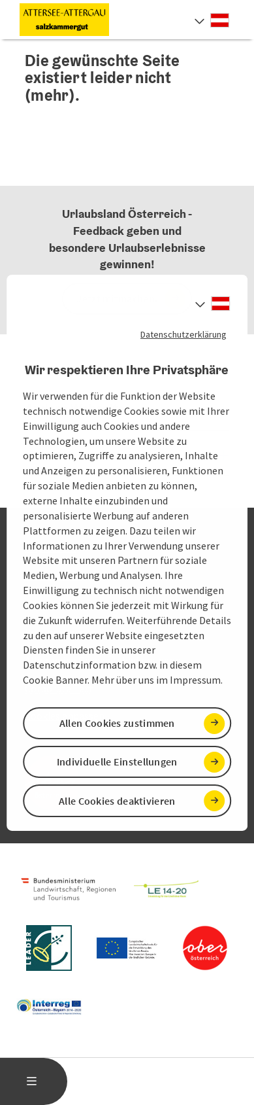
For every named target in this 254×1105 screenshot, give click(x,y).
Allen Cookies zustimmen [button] (117, 722)
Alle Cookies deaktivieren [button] (117, 800)
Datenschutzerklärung (183, 334)
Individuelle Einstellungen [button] (117, 761)
